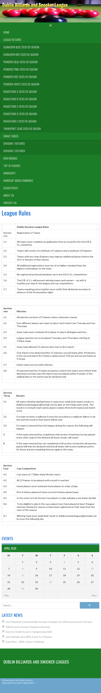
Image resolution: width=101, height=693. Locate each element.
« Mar (6, 595)
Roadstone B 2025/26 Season (20, 99)
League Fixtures (12, 40)
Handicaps (9, 173)
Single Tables (10, 136)
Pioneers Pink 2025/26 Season (20, 69)
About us (8, 195)
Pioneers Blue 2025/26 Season (20, 62)
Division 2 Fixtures (14, 151)
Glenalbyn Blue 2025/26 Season (21, 47)
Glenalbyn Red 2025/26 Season (20, 55)
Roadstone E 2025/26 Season (19, 121)
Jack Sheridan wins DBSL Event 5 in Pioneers (29, 636)
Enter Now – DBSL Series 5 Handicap (25, 641)
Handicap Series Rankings (18, 181)
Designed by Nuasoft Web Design (18, 683)
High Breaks (10, 158)
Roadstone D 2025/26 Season (20, 114)
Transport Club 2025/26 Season (22, 129)
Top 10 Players (11, 166)
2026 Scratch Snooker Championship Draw (28, 626)
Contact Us (9, 203)
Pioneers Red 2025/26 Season (20, 77)
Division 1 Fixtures (14, 144)
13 (92, 568)
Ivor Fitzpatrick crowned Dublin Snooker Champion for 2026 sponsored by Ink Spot (49, 621)
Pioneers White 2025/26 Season (21, 84)
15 (22, 575)
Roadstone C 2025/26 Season (20, 106)
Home (6, 32)
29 (22, 588)
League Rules (10, 188)
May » (95, 595)
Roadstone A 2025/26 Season (20, 92)
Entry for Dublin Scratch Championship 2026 (29, 631)
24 (50, 582)
